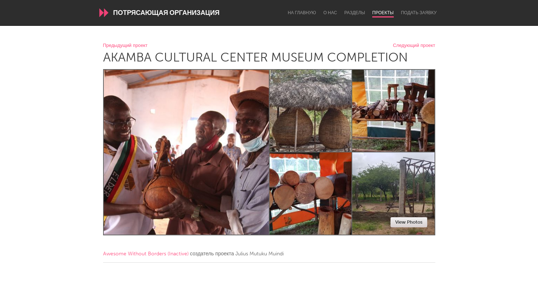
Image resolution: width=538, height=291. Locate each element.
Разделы (354, 12)
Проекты (383, 12)
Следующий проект (414, 45)
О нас (330, 12)
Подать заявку (419, 12)
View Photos (409, 222)
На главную (302, 12)
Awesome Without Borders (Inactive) (146, 254)
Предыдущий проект (125, 45)
